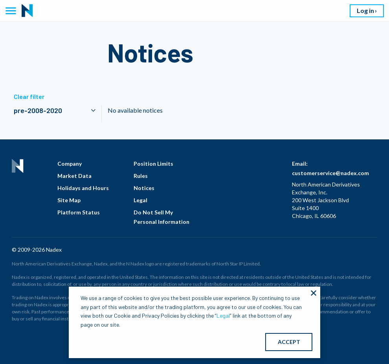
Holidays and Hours (83, 188)
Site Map (69, 200)
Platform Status (78, 212)
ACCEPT (289, 341)
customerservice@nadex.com (330, 173)
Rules (141, 175)
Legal (140, 200)
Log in (365, 10)
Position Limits (153, 163)
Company (69, 163)
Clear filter (29, 96)
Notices (144, 188)
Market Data (74, 175)
